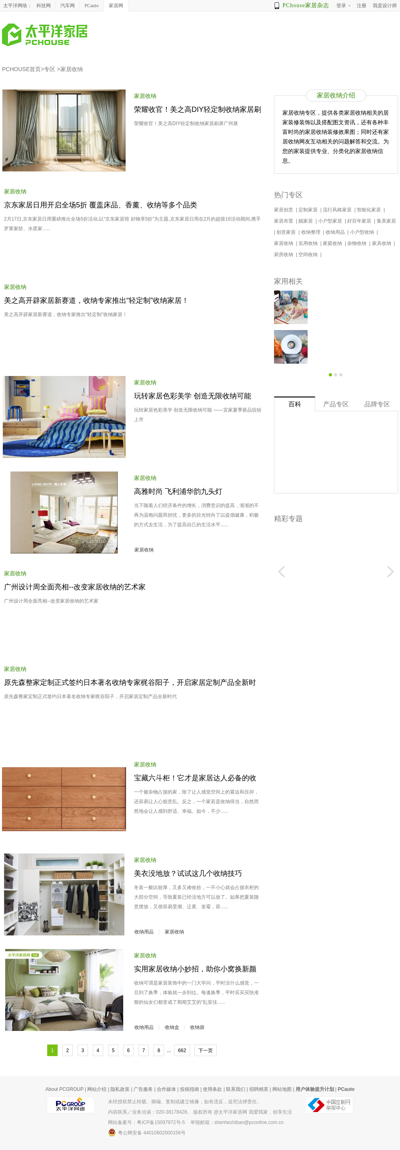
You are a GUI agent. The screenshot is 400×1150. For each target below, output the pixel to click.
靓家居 (306, 221)
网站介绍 (96, 1089)
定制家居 (308, 210)
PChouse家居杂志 (305, 5)
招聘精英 (258, 1089)
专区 (49, 69)
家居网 (116, 5)
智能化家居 (369, 210)
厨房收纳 (284, 254)
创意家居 (286, 232)
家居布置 (284, 221)
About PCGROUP (65, 1089)
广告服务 (143, 1089)
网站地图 (282, 1089)
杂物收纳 (357, 243)
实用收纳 (308, 243)
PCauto (91, 5)
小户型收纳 (362, 232)
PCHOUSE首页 (21, 69)
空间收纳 (308, 254)
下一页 (205, 1050)
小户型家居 (330, 221)
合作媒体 (166, 1089)
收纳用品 (144, 932)
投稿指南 (189, 1089)
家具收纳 (382, 243)
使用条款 (212, 1089)
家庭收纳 (333, 243)
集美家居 (387, 221)
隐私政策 (120, 1089)
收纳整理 (311, 232)
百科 (294, 404)
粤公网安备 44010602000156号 (147, 1132)
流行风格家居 (338, 210)
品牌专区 (377, 404)
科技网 (43, 5)
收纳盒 (172, 1027)
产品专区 (336, 404)
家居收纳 (71, 69)
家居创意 (284, 210)
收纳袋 (197, 1027)
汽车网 (67, 5)
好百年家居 (359, 221)
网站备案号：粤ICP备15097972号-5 (146, 1122)
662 (182, 1050)
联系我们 (235, 1089)
